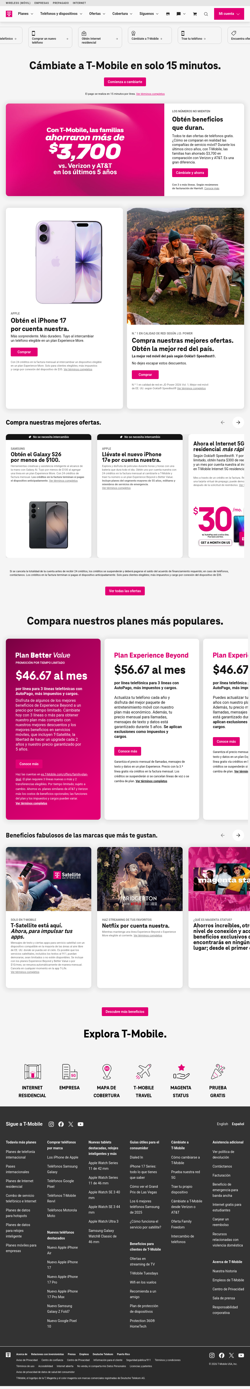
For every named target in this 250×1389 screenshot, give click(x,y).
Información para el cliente (108, 1363)
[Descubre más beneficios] (125, 1014)
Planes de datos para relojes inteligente (18, 1233)
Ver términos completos (150, 93)
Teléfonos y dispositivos (59, 14)
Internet (79, 3)
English (222, 1127)
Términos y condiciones (167, 1363)
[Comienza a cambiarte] (125, 81)
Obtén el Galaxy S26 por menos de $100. (36, 457)
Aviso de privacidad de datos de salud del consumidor (45, 1375)
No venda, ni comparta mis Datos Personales (101, 1369)
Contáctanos (222, 1169)
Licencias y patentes (141, 1369)
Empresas (41, 3)
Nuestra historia (225, 1274)
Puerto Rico (123, 1357)
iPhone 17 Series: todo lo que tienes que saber (143, 1174)
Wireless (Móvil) (18, 3)
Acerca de (21, 1357)
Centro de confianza (52, 1363)
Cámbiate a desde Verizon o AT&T (186, 1209)
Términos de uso (25, 1369)
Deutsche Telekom (103, 1357)
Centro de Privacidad (228, 1292)
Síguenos (146, 14)
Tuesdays (144, 1276)
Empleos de (228, 1283)
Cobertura (120, 14)
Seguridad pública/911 (138, 1363)
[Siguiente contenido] (238, 422)
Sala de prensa (224, 1301)
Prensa (72, 1357)
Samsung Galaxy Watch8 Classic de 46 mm (103, 1239)
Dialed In (136, 1160)
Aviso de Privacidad (27, 1363)
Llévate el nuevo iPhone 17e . (131, 457)
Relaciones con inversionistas (47, 1357)
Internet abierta (65, 1369)
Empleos (84, 1357)
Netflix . (135, 928)
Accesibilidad (45, 1369)
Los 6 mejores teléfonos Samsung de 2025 (144, 1209)
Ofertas (95, 14)
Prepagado (61, 3)
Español (238, 1127)
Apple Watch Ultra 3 (104, 1224)
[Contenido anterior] (223, 422)
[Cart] (195, 13)
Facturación (221, 1178)
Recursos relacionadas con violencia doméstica (228, 1242)
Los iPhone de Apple (62, 1160)
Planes (23, 14)
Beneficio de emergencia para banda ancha (225, 1192)
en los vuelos (143, 1285)
